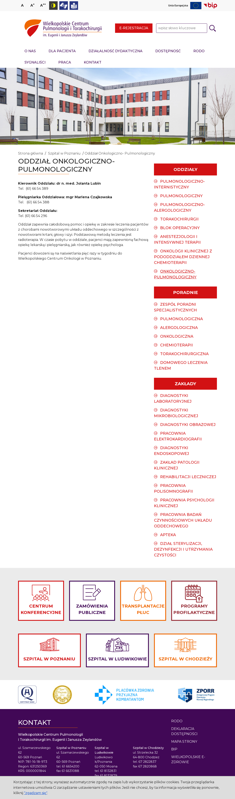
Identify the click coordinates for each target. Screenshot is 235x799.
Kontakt (92, 62)
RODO (199, 51)
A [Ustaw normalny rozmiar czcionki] (22, 5)
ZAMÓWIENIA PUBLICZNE (92, 609)
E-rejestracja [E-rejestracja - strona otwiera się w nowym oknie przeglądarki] (133, 28)
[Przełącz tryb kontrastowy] (53, 5)
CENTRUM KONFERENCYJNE (41, 609)
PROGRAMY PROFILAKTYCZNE (194, 609)
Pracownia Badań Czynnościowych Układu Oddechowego (183, 520)
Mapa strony (184, 742)
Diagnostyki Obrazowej (188, 424)
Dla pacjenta (62, 51)
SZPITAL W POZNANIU (49, 658)
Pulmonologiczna (181, 319)
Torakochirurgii (179, 219)
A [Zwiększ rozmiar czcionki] (32, 5)
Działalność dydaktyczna (115, 51)
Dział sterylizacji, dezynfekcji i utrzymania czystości (183, 549)
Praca (64, 62)
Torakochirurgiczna (184, 354)
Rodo (176, 721)
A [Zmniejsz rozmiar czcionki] (43, 5)
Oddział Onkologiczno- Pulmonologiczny (120, 153)
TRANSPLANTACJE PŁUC (143, 609)
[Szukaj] (212, 28)
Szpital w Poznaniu (64, 153)
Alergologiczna (179, 327)
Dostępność (168, 51)
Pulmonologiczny (181, 196)
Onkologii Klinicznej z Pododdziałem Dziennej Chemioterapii (183, 257)
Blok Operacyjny (180, 228)
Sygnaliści (35, 62)
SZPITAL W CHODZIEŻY (185, 658)
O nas (30, 51)
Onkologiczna (176, 336)
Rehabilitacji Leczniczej (188, 477)
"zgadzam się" (35, 793)
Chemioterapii (176, 345)
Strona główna (30, 153)
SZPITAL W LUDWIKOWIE (117, 658)
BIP (174, 749)
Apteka (168, 535)
